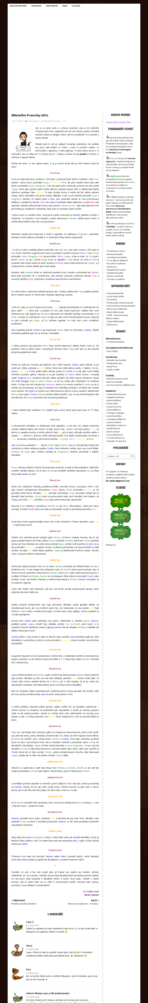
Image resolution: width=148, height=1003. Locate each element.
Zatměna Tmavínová (116, 378)
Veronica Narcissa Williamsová (121, 322)
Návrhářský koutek (115, 249)
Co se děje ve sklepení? (117, 198)
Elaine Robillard (114, 337)
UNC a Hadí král (96, 6)
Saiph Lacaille (113, 307)
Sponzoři (81, 6)
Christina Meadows (116, 279)
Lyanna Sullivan (114, 359)
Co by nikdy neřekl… (116, 234)
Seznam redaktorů (45, 6)
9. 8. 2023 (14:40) (32, 887)
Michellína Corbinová (116, 362)
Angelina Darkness (115, 334)
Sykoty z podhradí (115, 213)
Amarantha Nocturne (116, 331)
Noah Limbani (33, 58)
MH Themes (53, 996)
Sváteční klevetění (115, 210)
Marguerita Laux (114, 300)
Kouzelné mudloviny (116, 201)
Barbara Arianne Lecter (117, 316)
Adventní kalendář (115, 230)
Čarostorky (112, 237)
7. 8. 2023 (19, 58)
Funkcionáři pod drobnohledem (121, 243)
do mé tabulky (30, 812)
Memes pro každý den (117, 246)
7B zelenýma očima (116, 188)
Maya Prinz (112, 304)
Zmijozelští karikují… (116, 259)
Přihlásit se (111, 482)
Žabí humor (112, 262)
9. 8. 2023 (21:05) (32, 911)
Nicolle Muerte (113, 366)
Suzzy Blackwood (115, 372)
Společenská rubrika (116, 207)
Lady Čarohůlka (114, 353)
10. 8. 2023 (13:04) (32, 934)
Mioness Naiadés (115, 319)
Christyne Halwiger (115, 350)
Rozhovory (112, 204)
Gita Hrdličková (114, 347)
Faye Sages (112, 288)
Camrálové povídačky (117, 194)
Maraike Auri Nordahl (116, 297)
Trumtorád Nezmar (116, 375)
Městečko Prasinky (52, 58)
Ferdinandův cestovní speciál (120, 240)
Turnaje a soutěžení (116, 216)
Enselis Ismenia (114, 344)
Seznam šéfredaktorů (65, 6)
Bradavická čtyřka (115, 191)
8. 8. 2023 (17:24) (32, 863)
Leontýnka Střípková (116, 356)
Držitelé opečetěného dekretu (22, 6)
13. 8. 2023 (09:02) (32, 968)
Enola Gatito (112, 341)
